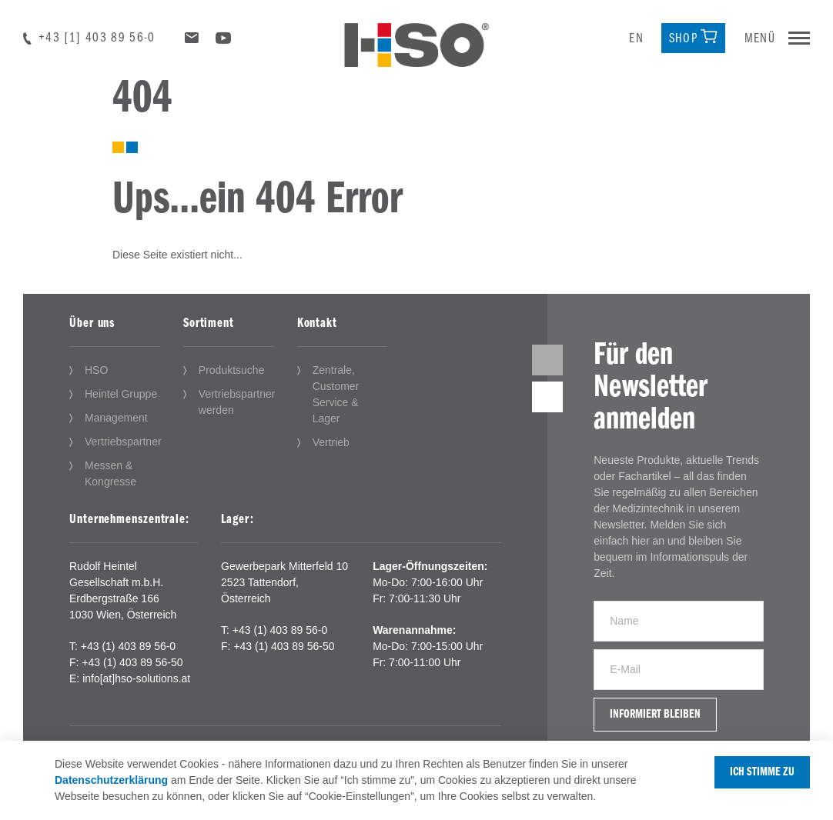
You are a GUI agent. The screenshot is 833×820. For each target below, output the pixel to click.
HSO (96, 370)
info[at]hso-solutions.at (136, 678)
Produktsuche (232, 370)
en (636, 39)
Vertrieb (331, 442)
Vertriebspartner (123, 441)
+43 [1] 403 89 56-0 (97, 38)
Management (116, 418)
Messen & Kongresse (110, 473)
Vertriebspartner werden (237, 402)
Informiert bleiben (655, 714)
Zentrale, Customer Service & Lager (336, 394)
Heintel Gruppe (121, 394)
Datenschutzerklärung (111, 780)
